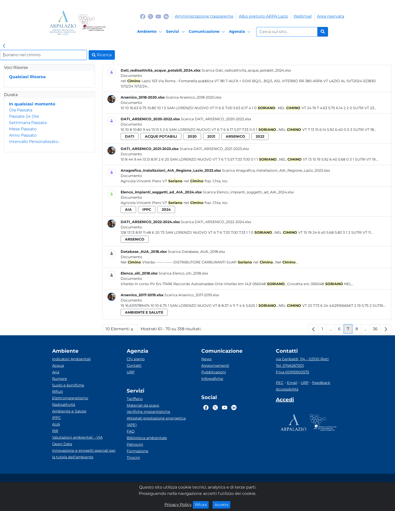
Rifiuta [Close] (202, 504)
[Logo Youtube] (158, 16)
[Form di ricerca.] (287, 32)
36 (377, 330)
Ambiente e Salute (69, 411)
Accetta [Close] (223, 504)
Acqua (58, 365)
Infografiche (212, 378)
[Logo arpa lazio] (62, 23)
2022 (260, 136)
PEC (279, 382)
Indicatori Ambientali (71, 359)
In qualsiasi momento (32, 104)
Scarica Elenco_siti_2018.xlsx (183, 273)
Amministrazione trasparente (204, 16)
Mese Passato (23, 129)
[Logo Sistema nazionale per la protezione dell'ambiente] (91, 23)
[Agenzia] (240, 31)
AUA (56, 424)
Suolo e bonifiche (68, 385)
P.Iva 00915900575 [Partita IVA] (292, 372)
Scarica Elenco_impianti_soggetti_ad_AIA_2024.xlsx (248, 192)
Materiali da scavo (143, 405)
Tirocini (133, 457)
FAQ (131, 431)
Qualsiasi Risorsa (27, 76)
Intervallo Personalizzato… (34, 141)
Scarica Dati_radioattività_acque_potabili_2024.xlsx (246, 70)
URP (131, 372)
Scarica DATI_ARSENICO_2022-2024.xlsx (216, 222)
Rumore (59, 378)
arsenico (235, 136)
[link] (4, 46)
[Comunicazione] (207, 31)
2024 (166, 209)
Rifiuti (57, 391)
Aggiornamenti (215, 365)
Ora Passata (20, 110)
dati (129, 136)
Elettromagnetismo (70, 398)
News (206, 359)
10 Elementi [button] (121, 330)
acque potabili (161, 136)
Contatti (134, 365)
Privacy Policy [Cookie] (178, 504)
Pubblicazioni (213, 372)
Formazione (137, 451)
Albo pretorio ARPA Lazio (263, 16)
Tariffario (135, 399)
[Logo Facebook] (142, 16)
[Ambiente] (150, 31)
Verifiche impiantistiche (148, 411)
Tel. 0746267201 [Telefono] (290, 365)
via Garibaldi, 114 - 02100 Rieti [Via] (302, 359)
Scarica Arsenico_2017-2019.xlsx (191, 295)
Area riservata (330, 16)
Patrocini (135, 444)
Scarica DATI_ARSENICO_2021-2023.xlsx (214, 148)
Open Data (62, 444)
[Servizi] (176, 31)
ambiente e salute (144, 312)
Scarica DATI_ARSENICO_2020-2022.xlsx (216, 119)
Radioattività (63, 404)
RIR (55, 431)
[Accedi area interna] (285, 401)
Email (292, 382)
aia (128, 209)
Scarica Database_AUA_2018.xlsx (196, 251)
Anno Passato (23, 135)
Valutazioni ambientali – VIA (77, 437)
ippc (146, 209)
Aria (55, 372)
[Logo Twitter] (150, 16)
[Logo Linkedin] (166, 16)
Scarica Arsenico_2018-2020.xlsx (193, 97)
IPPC (56, 417)
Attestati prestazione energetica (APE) (156, 421)
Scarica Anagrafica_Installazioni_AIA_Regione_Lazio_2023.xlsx (276, 170)
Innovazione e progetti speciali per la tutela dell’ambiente (84, 453)
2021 (211, 136)
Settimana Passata (28, 122)
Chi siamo (136, 359)
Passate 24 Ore (24, 116)
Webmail (302, 16)
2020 (192, 136)
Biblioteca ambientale (147, 438)
